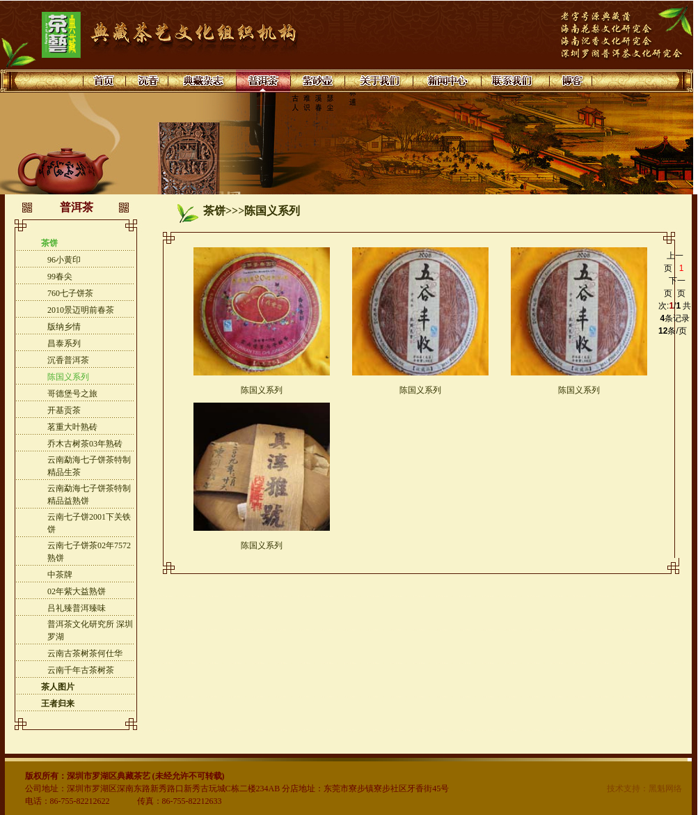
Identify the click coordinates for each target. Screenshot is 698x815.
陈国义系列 (68, 377)
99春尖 (59, 276)
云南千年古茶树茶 (80, 670)
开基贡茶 (64, 410)
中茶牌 (59, 575)
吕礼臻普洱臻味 (76, 608)
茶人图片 (57, 687)
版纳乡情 (64, 327)
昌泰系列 (64, 343)
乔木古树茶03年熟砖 (84, 444)
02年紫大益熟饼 (76, 591)
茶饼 (49, 243)
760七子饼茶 (70, 293)
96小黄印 (64, 260)
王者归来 (57, 703)
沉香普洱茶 (68, 360)
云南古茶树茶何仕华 (84, 653)
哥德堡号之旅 (72, 393)
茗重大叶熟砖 (72, 427)
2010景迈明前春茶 (80, 310)
